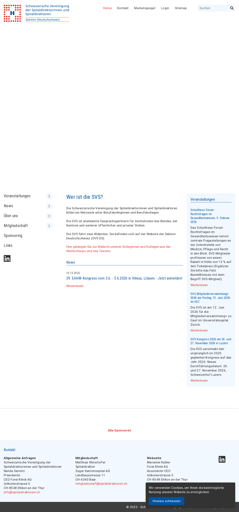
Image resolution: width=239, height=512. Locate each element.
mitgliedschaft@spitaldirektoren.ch (101, 483)
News (28, 206)
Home (107, 8)
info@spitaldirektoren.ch (22, 492)
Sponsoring (13, 235)
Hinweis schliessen (166, 501)
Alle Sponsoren (119, 430)
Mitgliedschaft (28, 226)
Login (165, 8)
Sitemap (181, 8)
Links (8, 245)
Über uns (28, 216)
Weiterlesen (75, 286)
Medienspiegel (144, 8)
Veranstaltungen (28, 196)
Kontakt (122, 8)
